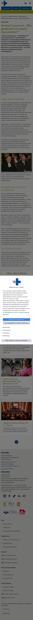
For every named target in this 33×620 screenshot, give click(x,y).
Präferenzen (7, 330)
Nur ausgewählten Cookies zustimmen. (16, 323)
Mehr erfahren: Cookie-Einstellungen (17, 340)
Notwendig (6, 327)
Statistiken (6, 333)
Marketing (6, 336)
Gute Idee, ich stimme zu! (16, 319)
